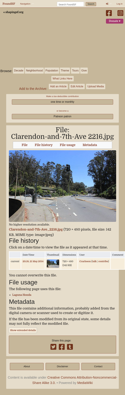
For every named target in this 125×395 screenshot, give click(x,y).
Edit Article (77, 86)
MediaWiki (85, 383)
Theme (65, 70)
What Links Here (62, 78)
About (27, 366)
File (25, 145)
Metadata (90, 145)
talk (94, 261)
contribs (103, 261)
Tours (75, 70)
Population (51, 70)
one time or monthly (62, 101)
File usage (68, 145)
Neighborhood (34, 70)
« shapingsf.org (13, 12)
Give (84, 70)
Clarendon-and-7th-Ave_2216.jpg (36, 229)
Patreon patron (62, 116)
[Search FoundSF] (70, 4)
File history (44, 145)
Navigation (25, 4)
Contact (98, 366)
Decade (18, 70)
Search (91, 4)
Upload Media (95, 86)
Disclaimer (62, 366)
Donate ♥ (114, 21)
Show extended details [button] (23, 330)
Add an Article (58, 86)
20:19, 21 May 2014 (33, 261)
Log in (119, 4)
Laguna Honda (21, 294)
